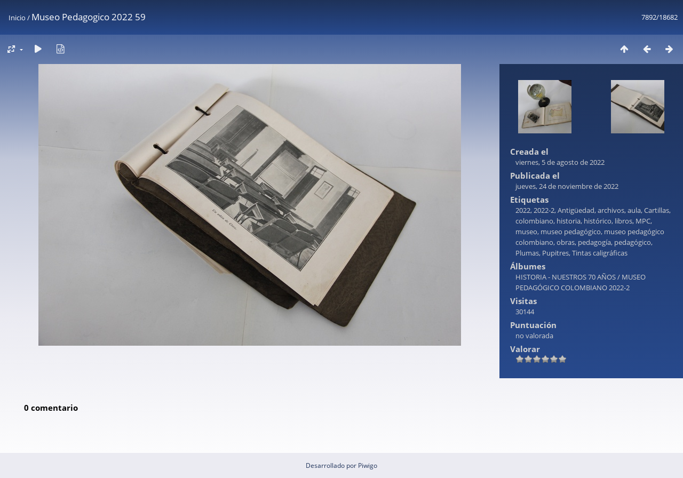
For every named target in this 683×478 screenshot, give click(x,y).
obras (566, 242)
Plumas (527, 253)
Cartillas (656, 210)
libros (623, 221)
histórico (597, 221)
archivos (611, 210)
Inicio (17, 17)
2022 (522, 210)
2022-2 (544, 210)
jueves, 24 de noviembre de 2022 (566, 186)
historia (569, 221)
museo (526, 231)
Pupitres (555, 253)
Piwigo (367, 465)
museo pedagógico (571, 231)
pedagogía (594, 242)
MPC (643, 221)
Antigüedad (576, 210)
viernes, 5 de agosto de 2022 (560, 162)
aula (634, 210)
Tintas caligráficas (600, 253)
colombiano (534, 221)
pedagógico (632, 242)
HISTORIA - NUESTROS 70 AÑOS (565, 277)
